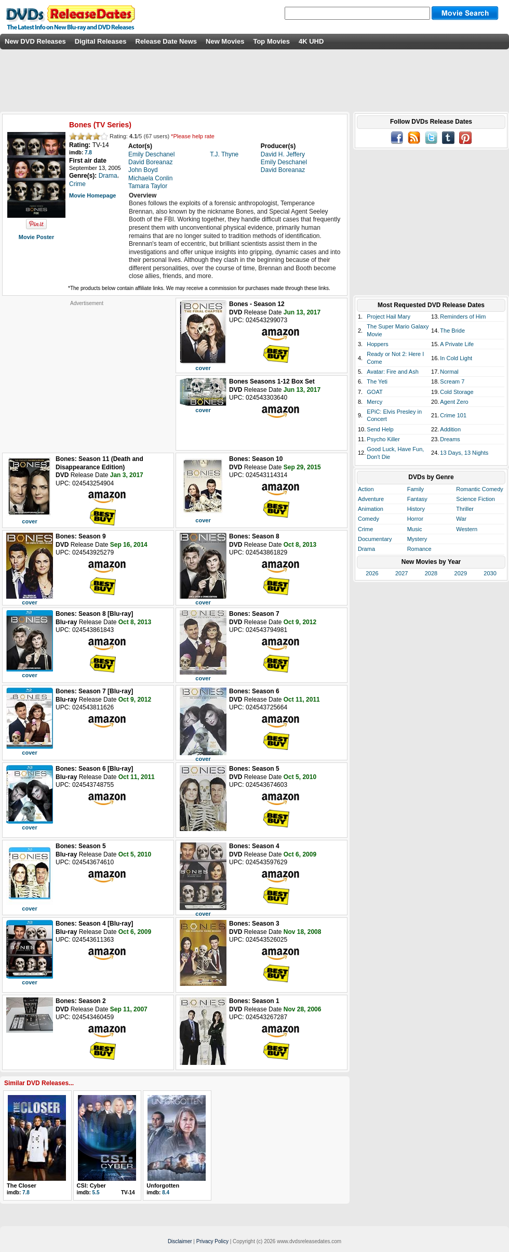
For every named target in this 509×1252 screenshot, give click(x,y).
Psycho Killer (383, 439)
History (416, 509)
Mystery (417, 539)
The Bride (452, 330)
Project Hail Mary (388, 316)
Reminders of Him (463, 316)
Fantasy (417, 499)
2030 (490, 573)
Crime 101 (453, 415)
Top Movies (271, 41)
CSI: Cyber (91, 1185)
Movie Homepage (92, 195)
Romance (419, 549)
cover (202, 368)
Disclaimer (180, 1241)
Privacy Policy (212, 1241)
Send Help (380, 429)
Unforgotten (162, 1185)
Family (415, 489)
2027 (401, 573)
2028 (431, 573)
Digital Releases (101, 41)
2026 (372, 573)
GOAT (374, 392)
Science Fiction (475, 499)
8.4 (165, 1192)
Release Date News (166, 41)
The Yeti (377, 381)
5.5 (96, 1192)
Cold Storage (456, 392)
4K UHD (311, 41)
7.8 (88, 152)
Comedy (368, 519)
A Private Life (457, 344)
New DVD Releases (35, 41)
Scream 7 (452, 381)
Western (466, 529)
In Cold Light (456, 358)
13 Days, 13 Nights (464, 453)
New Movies (225, 41)
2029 (460, 573)
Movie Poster (36, 237)
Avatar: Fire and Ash (392, 371)
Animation (370, 509)
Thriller (465, 509)
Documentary (375, 539)
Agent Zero (454, 402)
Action (366, 489)
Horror (415, 519)
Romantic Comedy (479, 489)
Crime (365, 529)
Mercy (374, 402)
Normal (449, 371)
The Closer (21, 1185)
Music (414, 529)
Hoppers (378, 344)
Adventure (371, 499)
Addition (450, 429)
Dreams (450, 439)
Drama (366, 549)
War (461, 519)
